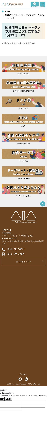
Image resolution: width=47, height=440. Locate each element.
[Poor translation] (8, 399)
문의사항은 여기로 (24, 261)
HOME (7, 11)
